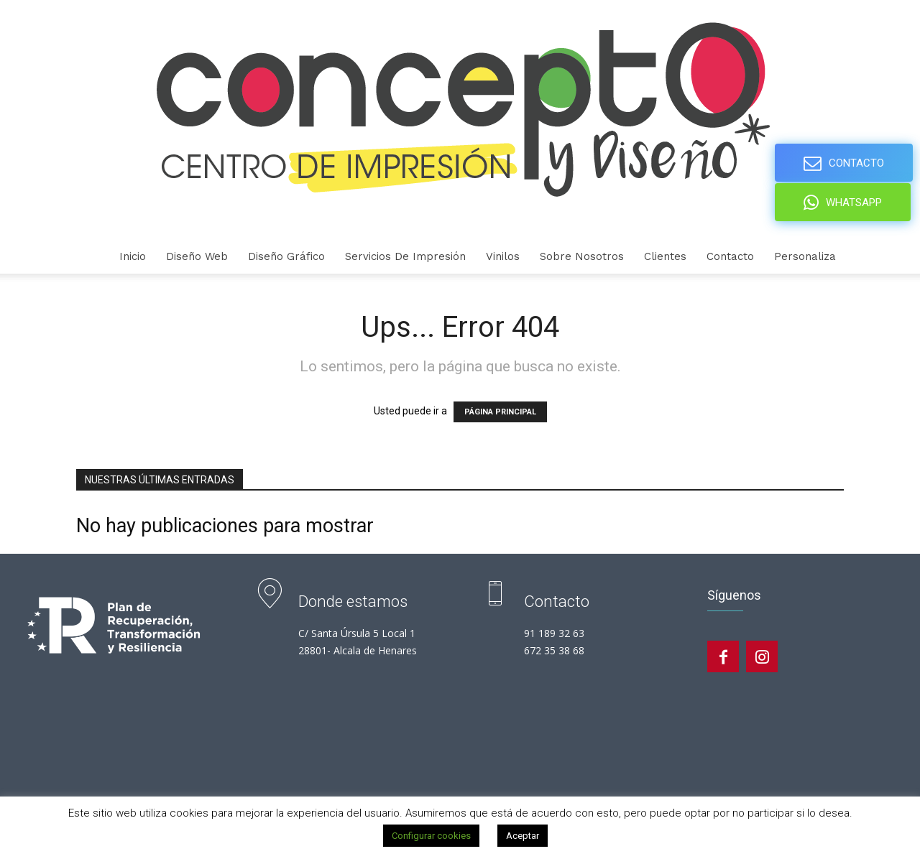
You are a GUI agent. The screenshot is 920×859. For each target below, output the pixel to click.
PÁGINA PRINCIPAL (500, 412)
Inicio (132, 256)
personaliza (805, 256)
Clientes (665, 256)
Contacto (730, 256)
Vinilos (503, 256)
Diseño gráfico (286, 256)
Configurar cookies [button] (431, 835)
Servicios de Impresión (405, 256)
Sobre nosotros (582, 256)
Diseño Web (197, 256)
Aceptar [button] (522, 835)
